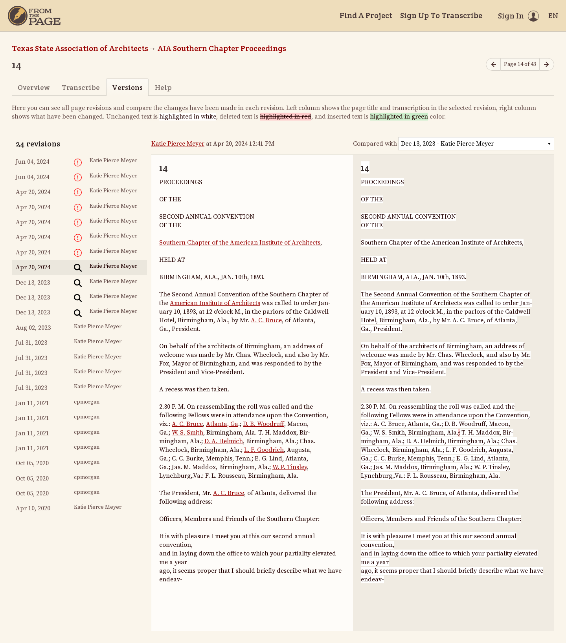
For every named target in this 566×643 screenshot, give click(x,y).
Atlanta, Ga (222, 424)
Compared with (375, 144)
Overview (34, 87)
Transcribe (81, 87)
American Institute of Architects (215, 303)
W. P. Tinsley (289, 467)
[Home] (34, 16)
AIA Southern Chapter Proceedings (222, 48)
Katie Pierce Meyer (177, 144)
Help (163, 87)
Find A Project (366, 15)
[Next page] (546, 64)
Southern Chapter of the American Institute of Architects (239, 243)
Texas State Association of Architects (80, 48)
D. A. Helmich (223, 441)
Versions (127, 87)
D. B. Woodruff (263, 424)
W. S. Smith (187, 433)
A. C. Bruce (266, 320)
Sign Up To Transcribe (441, 15)
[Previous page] (493, 64)
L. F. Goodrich (264, 450)
